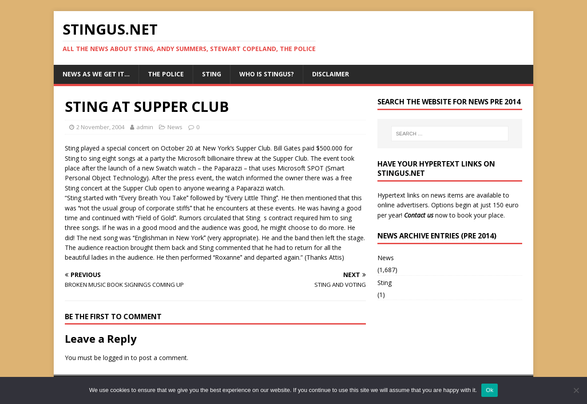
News (174, 127)
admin (144, 127)
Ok (489, 390)
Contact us (418, 215)
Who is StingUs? (266, 74)
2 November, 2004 (100, 127)
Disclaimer (330, 74)
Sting (211, 74)
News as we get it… (96, 74)
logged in (116, 357)
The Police (166, 74)
